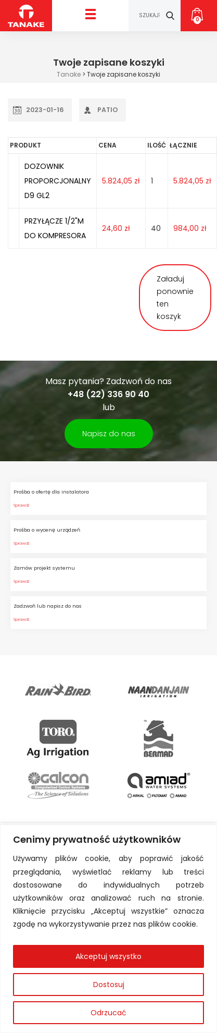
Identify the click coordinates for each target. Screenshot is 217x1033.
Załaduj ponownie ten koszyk (175, 298)
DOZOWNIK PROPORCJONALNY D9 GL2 (57, 181)
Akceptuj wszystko (108, 956)
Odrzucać (108, 1012)
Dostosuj (108, 984)
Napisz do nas (108, 433)
